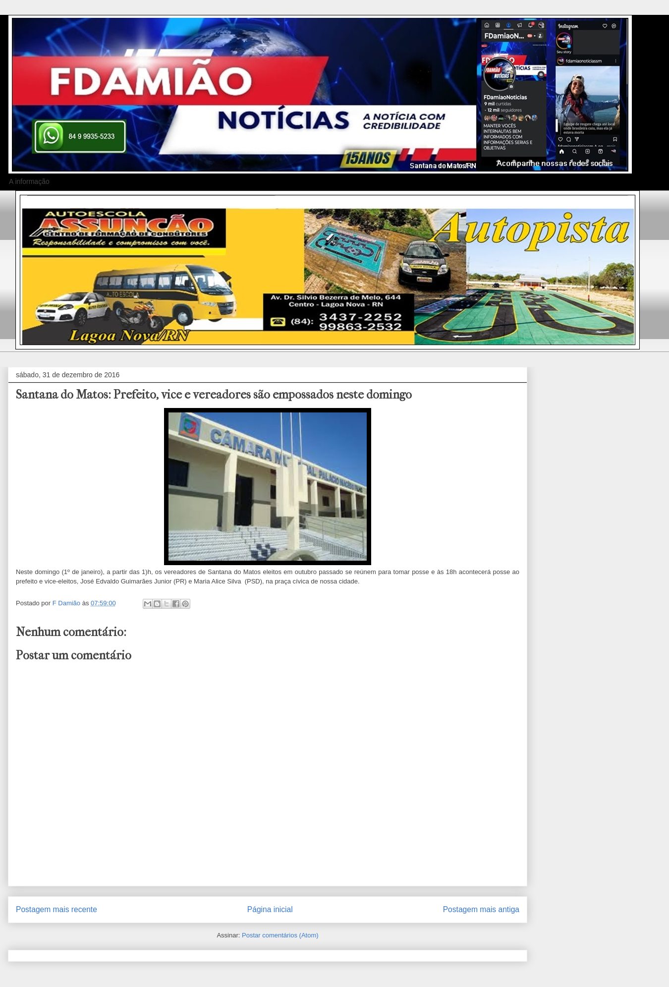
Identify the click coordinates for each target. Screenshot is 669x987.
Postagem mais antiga (481, 909)
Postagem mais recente (56, 909)
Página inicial (270, 909)
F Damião (67, 603)
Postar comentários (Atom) (280, 935)
